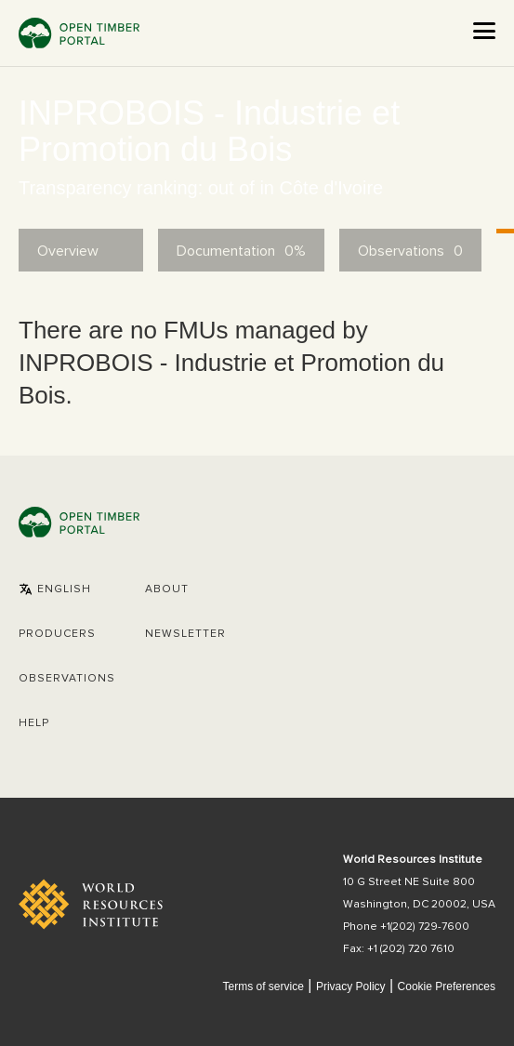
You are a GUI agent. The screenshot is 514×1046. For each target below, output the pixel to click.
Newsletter (185, 634)
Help (34, 723)
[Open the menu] (484, 30)
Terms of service (262, 986)
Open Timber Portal (79, 33)
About (167, 589)
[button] (55, 589)
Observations (67, 678)
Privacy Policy (351, 986)
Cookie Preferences (446, 987)
